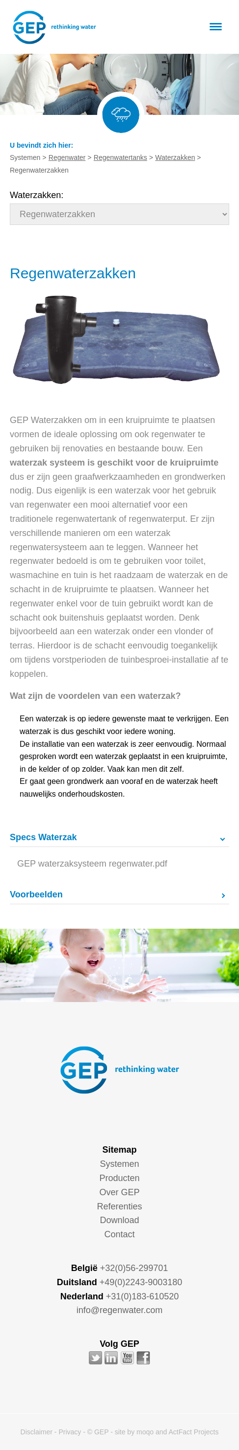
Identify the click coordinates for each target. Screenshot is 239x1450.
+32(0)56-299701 (134, 1268)
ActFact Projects (193, 1432)
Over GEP (119, 1192)
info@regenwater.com (119, 1310)
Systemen (119, 1164)
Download (119, 1220)
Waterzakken (175, 157)
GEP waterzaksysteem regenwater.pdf (92, 864)
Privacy (69, 1432)
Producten (119, 1178)
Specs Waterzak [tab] (43, 837)
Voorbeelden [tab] (36, 894)
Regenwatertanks (120, 157)
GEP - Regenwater (54, 28)
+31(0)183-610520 (142, 1296)
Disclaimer (37, 1432)
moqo (145, 1432)
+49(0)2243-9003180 (141, 1282)
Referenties (119, 1206)
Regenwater (67, 157)
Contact (119, 1234)
